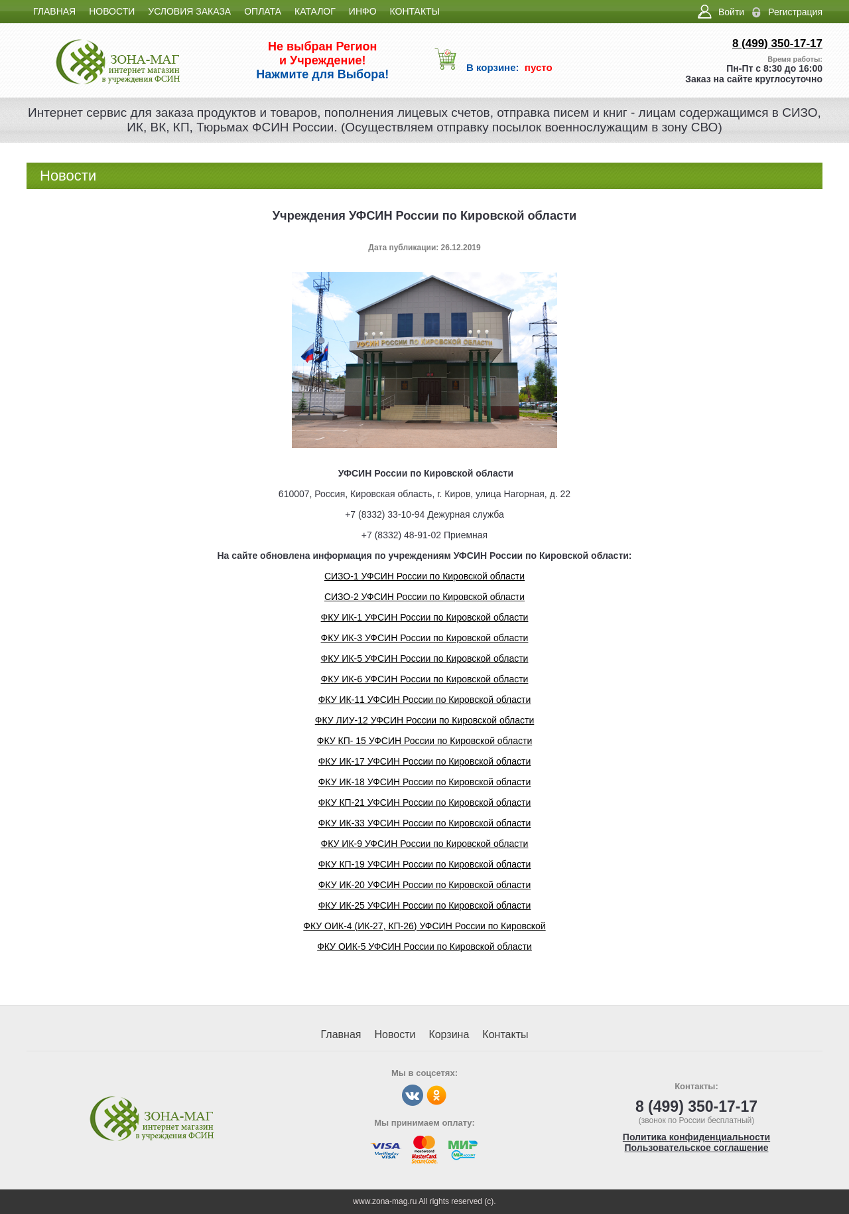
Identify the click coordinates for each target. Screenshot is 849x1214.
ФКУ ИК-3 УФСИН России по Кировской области (425, 638)
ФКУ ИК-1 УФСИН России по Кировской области (425, 617)
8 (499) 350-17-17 (777, 43)
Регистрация (795, 12)
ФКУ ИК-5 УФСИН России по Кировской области (425, 658)
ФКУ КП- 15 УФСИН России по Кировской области (424, 740)
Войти (731, 12)
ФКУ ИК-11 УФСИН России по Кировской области (424, 699)
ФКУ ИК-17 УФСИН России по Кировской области (424, 761)
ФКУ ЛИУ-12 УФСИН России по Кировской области (425, 720)
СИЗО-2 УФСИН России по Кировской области (424, 596)
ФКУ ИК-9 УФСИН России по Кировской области (425, 843)
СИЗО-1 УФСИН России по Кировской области (424, 576)
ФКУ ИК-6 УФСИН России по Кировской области (425, 679)
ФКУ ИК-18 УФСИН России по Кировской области (424, 782)
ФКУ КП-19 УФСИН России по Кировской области (424, 864)
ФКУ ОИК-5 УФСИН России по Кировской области (424, 946)
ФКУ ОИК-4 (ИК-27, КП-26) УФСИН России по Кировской (424, 926)
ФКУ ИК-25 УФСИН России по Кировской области (424, 905)
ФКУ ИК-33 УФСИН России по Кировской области (424, 823)
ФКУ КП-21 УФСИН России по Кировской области (424, 802)
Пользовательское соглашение (697, 1147)
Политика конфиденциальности (696, 1137)
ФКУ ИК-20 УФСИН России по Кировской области (424, 884)
